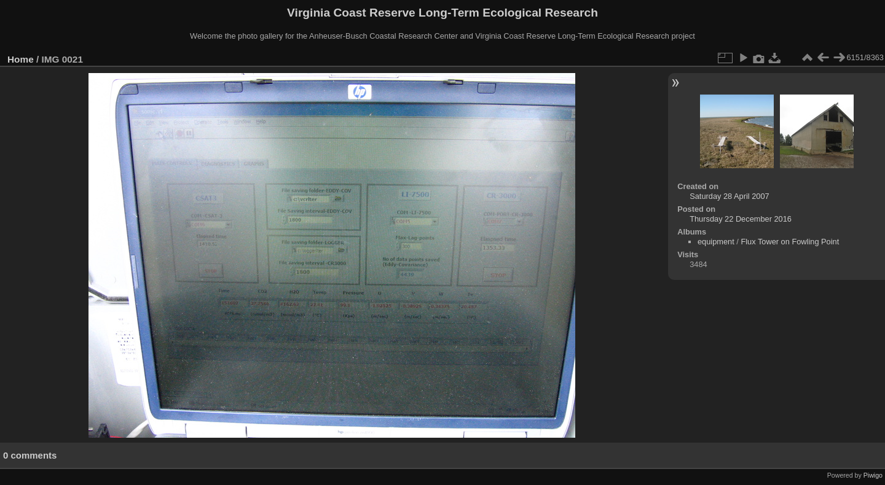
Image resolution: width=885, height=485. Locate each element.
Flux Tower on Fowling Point (790, 241)
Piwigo (873, 475)
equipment (716, 241)
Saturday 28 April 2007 (729, 196)
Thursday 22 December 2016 (741, 218)
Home (20, 59)
